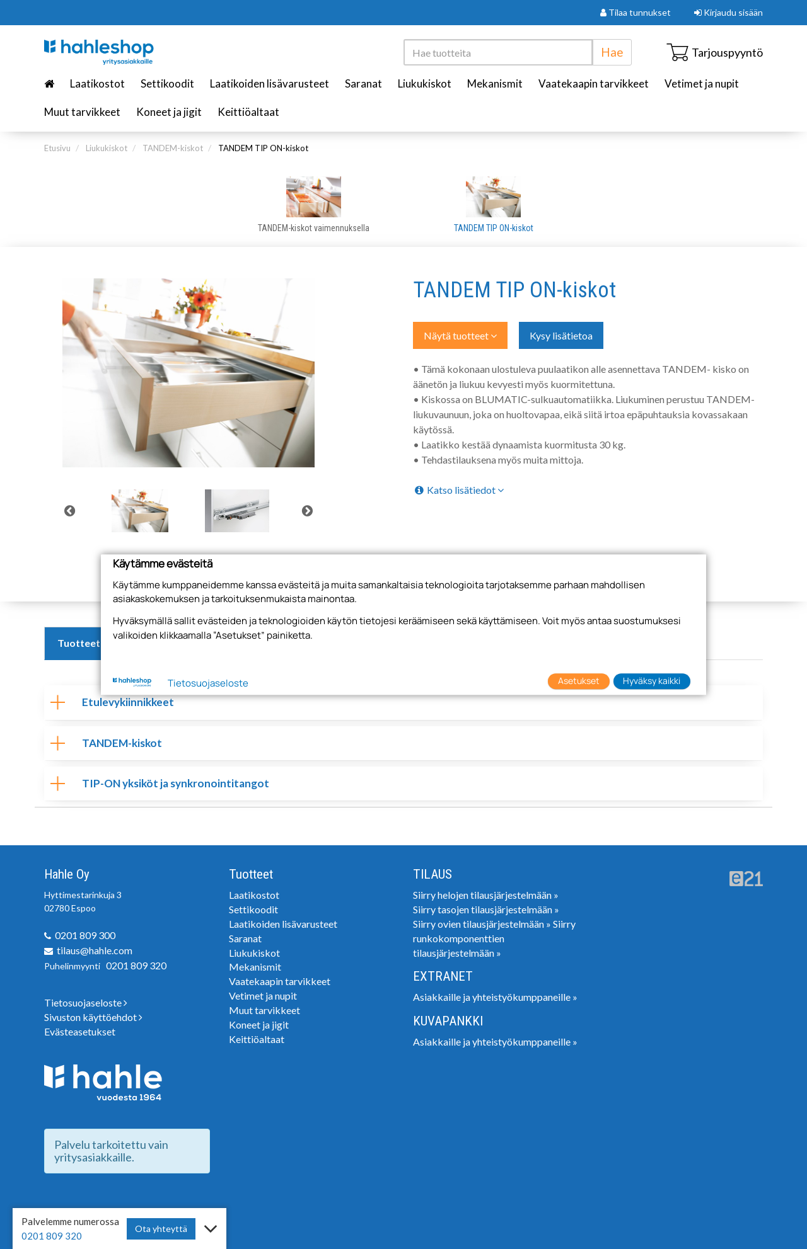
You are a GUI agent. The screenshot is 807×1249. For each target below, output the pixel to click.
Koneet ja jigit (169, 111)
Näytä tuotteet (460, 335)
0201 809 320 (136, 965)
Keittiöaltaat (248, 111)
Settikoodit (167, 83)
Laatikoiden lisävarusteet (269, 83)
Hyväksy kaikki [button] (651, 681)
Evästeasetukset (79, 1031)
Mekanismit (495, 83)
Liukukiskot (424, 83)
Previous (69, 511)
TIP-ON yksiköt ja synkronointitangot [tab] (159, 783)
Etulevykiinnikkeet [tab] (112, 702)
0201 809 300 (85, 935)
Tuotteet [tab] (78, 643)
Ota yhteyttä (161, 1228)
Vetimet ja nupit (702, 83)
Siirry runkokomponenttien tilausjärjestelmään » (494, 938)
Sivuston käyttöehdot (93, 1017)
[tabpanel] (140, 510)
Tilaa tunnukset (635, 12)
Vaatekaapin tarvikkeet (593, 83)
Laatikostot (97, 83)
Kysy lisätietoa (561, 335)
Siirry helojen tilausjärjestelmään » (486, 895)
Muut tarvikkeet (82, 111)
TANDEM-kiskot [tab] (106, 743)
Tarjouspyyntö (714, 52)
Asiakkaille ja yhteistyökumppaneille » (495, 997)
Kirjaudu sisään (728, 12)
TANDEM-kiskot (172, 148)
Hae (612, 52)
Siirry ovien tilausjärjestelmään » (482, 924)
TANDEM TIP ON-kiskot (263, 148)
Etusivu (57, 148)
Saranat (363, 83)
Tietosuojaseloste (85, 1002)
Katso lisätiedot (458, 490)
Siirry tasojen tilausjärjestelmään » (486, 909)
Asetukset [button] (579, 681)
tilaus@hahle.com (94, 950)
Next (307, 511)
